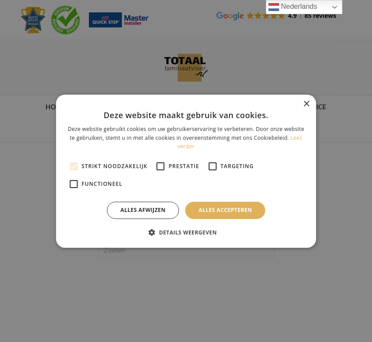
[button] (186, 232)
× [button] (306, 103)
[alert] (186, 171)
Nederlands (292, 7)
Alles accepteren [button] (225, 210)
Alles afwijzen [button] (142, 210)
